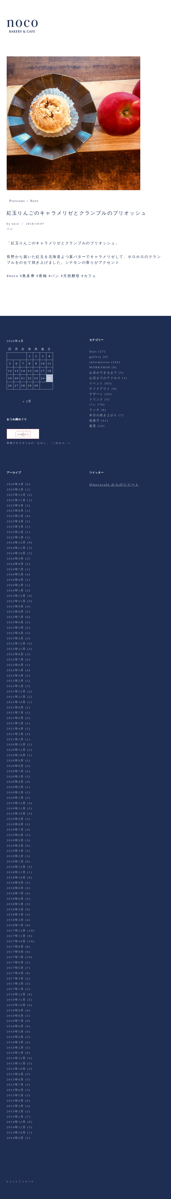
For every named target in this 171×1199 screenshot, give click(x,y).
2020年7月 (15, 771)
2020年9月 (15, 760)
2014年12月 (16, 1121)
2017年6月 (15, 962)
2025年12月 (16, 494)
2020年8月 (15, 765)
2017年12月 (16, 930)
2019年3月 (15, 850)
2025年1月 (15, 537)
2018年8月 (15, 888)
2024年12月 (16, 542)
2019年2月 (15, 856)
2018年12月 (16, 866)
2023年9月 (15, 606)
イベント (96, 383)
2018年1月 (15, 925)
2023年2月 (15, 638)
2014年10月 (16, 1132)
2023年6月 (15, 622)
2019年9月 (15, 819)
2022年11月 (16, 648)
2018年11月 (16, 872)
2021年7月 (15, 712)
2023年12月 (16, 595)
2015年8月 (15, 1079)
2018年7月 (15, 893)
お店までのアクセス (105, 378)
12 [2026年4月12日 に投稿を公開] (10, 370)
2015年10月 (16, 1068)
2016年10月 (16, 1005)
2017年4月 (15, 973)
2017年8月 (15, 951)
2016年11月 (16, 999)
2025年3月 (15, 526)
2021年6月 (15, 718)
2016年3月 (15, 1042)
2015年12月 (16, 1058)
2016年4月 (15, 1037)
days (93, 351)
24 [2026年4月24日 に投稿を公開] (43, 378)
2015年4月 (15, 1100)
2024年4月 (15, 579)
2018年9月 (15, 882)
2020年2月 (15, 792)
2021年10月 (16, 702)
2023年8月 (15, 611)
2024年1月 (15, 590)
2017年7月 (15, 957)
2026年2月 (15, 489)
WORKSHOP (99, 367)
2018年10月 (16, 877)
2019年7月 (15, 829)
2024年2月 (15, 585)
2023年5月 (15, 627)
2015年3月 (15, 1106)
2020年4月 (15, 781)
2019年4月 (15, 845)
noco (15, 223)
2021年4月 (15, 728)
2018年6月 (15, 898)
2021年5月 (15, 723)
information (99, 362)
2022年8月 (15, 654)
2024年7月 (15, 569)
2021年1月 (15, 739)
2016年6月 (15, 1026)
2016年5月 (15, 1031)
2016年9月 (15, 1010)
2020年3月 (15, 787)
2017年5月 (15, 967)
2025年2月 (15, 532)
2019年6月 (15, 835)
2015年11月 (16, 1063)
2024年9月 (15, 558)
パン (10, 228)
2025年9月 (15, 505)
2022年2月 (15, 680)
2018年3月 (15, 914)
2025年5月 (15, 516)
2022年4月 (15, 675)
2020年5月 (15, 776)
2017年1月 (15, 989)
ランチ (94, 409)
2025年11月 (16, 500)
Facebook (22, 1166)
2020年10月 (16, 755)
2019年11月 (16, 808)
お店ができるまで (103, 372)
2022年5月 (15, 670)
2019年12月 (16, 803)
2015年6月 (15, 1090)
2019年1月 (15, 861)
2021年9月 (15, 707)
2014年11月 (16, 1127)
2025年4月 (15, 521)
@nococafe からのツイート (114, 484)
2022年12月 (16, 643)
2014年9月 (15, 1137)
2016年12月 (16, 994)
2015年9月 (15, 1074)
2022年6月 (15, 664)
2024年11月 (16, 547)
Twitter (10, 1166)
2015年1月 (15, 1116)
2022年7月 (15, 659)
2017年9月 (15, 946)
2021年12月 (16, 691)
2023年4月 (15, 633)
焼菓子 (94, 420)
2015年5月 (15, 1095)
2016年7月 (15, 1020)
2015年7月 (15, 1084)
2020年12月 (16, 744)
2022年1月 (15, 686)
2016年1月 (15, 1052)
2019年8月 (15, 824)
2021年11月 (16, 696)
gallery (95, 356)
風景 (92, 426)
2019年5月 (15, 840)
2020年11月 (16, 749)
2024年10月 (16, 553)
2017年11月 (16, 936)
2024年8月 (15, 564)
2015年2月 (15, 1111)
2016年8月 (15, 1015)
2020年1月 (15, 797)
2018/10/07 (35, 223)
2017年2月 (15, 983)
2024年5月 (15, 574)
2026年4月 (15, 484)
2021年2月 (15, 734)
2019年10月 (16, 813)
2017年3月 (15, 978)
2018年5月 (15, 904)
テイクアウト (99, 388)
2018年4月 (15, 909)
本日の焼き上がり (103, 415)
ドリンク (96, 399)
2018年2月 (15, 919)
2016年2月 (15, 1047)
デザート (96, 394)
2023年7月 (15, 617)
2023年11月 (16, 601)
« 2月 (27, 401)
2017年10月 (16, 941)
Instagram (35, 1166)
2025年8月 (15, 510)
